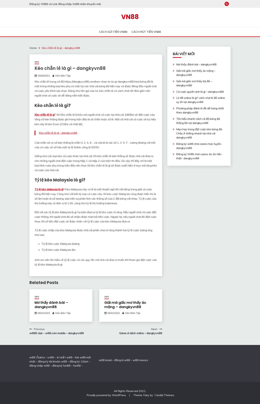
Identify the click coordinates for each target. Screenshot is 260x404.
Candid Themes (164, 395)
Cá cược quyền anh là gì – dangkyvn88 (200, 91)
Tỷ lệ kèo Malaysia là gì (49, 189)
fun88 (77, 365)
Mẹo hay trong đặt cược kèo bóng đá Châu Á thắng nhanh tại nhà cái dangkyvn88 (199, 133)
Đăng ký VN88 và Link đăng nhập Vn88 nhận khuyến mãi (65, 4)
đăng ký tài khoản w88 (52, 361)
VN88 (130, 16)
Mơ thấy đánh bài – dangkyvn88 (51, 304)
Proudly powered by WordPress (106, 395)
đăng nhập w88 (39, 365)
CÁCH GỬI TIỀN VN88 (113, 31)
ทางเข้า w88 (64, 357)
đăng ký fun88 (61, 365)
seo (37, 61)
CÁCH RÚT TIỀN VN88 (146, 31)
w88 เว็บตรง (37, 357)
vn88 (50, 357)
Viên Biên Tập (63, 75)
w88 (102, 360)
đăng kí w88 (122, 360)
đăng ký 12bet (79, 361)
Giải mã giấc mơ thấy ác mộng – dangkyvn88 (125, 304)
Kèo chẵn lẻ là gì (45, 114)
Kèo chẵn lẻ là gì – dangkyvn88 (58, 133)
